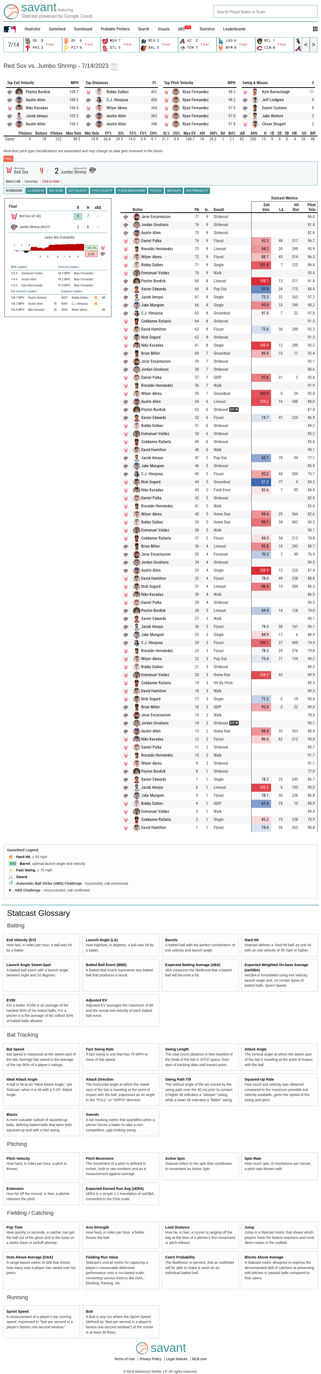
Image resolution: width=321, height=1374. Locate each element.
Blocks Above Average (264, 1257)
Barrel (25, 864)
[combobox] (265, 11)
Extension (15, 1189)
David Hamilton (153, 329)
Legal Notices (177, 1359)
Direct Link (13, 181)
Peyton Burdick (38, 91)
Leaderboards (234, 29)
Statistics (207, 29)
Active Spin (175, 1158)
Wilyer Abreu (117, 107)
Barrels (171, 940)
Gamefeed (57, 29)
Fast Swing (25, 870)
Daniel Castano (274, 107)
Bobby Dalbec (118, 91)
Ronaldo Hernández (157, 248)
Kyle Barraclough (276, 91)
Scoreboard (83, 29)
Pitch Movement (99, 1158)
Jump (249, 1227)
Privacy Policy (150, 1359)
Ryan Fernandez (196, 91)
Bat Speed (15, 1049)
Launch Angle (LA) (102, 940)
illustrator (32, 29)
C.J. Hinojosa (117, 99)
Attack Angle (255, 1049)
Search (143, 29)
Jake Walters (272, 116)
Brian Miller (150, 353)
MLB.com (199, 1359)
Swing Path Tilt (178, 1079)
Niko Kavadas (37, 107)
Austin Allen (35, 99)
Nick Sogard (150, 337)
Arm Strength (97, 1227)
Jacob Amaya (37, 116)
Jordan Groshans (155, 224)
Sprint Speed (18, 1311)
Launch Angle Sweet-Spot (29, 965)
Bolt (89, 1311)
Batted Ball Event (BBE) (106, 965)
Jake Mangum (152, 305)
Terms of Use (125, 1359)
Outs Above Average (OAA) (30, 1257)
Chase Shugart (274, 124)
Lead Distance (177, 1227)
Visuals (164, 29)
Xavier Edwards (153, 289)
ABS (184, 29)
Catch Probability (180, 1257)
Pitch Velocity (18, 1158)
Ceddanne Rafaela (156, 321)
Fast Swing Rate (100, 1049)
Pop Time (15, 1227)
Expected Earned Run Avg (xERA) (115, 1189)
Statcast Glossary (38, 913)
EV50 (11, 1000)
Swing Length (177, 1049)
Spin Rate (253, 1158)
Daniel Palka (151, 240)
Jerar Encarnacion (156, 216)
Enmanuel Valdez (155, 273)
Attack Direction (99, 1079)
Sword (21, 877)
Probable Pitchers (115, 29)
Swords (92, 1115)
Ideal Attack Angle (22, 1079)
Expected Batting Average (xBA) (192, 965)
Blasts (12, 1115)
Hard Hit (23, 857)
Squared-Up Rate (259, 1079)
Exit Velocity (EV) (21, 940)
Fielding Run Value (102, 1257)
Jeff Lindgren (273, 99)
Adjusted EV (96, 1000)
